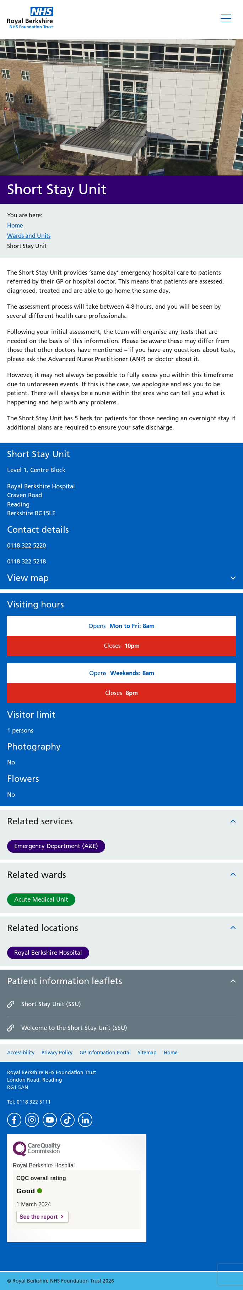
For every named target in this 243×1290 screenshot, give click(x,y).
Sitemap (147, 1052)
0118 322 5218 (26, 561)
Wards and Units (28, 235)
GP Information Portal (105, 1052)
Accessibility (20, 1052)
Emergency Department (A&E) (56, 845)
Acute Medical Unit (41, 899)
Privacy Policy (57, 1052)
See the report (39, 1217)
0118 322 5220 (26, 545)
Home (15, 225)
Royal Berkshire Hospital (48, 952)
